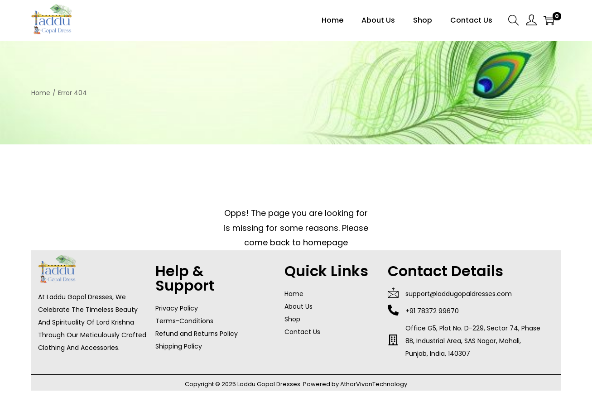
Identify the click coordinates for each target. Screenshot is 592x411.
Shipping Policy (178, 346)
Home (40, 92)
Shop (292, 319)
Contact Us (302, 331)
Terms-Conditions (184, 320)
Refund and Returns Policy (196, 333)
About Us (298, 306)
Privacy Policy (176, 308)
